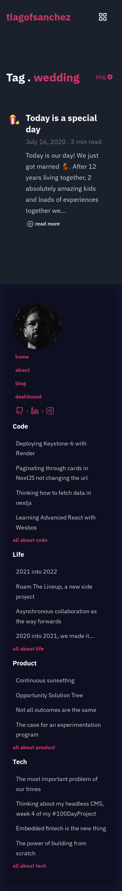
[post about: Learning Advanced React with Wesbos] (61, 522)
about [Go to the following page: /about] (22, 370)
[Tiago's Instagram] (50, 411)
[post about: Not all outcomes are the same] (61, 710)
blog (104, 77)
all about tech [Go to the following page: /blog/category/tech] (30, 865)
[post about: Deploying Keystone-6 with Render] (61, 448)
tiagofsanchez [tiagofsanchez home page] (38, 16)
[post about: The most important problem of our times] (61, 784)
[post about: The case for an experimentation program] (61, 729)
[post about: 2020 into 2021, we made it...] (61, 636)
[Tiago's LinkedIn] (35, 411)
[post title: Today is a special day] (61, 172)
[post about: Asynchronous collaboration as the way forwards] (61, 616)
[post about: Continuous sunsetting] (61, 680)
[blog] (104, 77)
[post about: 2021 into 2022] (61, 572)
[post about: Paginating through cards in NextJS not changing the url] (61, 473)
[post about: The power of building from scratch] (61, 848)
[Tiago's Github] (19, 411)
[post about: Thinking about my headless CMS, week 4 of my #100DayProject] (61, 808)
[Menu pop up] (103, 17)
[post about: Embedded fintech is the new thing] (61, 828)
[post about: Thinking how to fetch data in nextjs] (61, 497)
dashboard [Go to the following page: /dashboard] (28, 396)
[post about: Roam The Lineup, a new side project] (61, 591)
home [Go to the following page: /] (22, 356)
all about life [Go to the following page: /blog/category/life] (28, 648)
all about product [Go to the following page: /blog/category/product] (34, 747)
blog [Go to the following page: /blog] (20, 383)
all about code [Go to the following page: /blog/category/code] (30, 540)
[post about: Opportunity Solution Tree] (61, 695)
